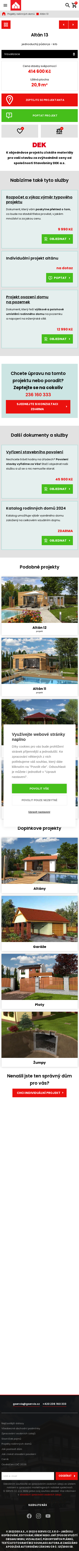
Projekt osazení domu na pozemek (27, 350)
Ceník (5, 1459)
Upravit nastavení (39, 812)
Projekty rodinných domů (21, 14)
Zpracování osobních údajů (18, 1433)
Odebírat (68, 1476)
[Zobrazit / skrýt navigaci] (5, 5)
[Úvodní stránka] (16, 5)
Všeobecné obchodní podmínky (20, 1428)
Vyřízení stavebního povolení (34, 502)
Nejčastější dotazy (12, 1423)
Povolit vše (39, 788)
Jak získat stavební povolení (18, 1454)
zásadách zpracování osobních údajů (40, 1494)
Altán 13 (42, 14)
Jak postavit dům (11, 1449)
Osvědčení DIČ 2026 (14, 1464)
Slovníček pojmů (11, 1438)
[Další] (70, 83)
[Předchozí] (8, 83)
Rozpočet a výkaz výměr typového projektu (39, 250)
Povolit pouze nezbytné (40, 800)
